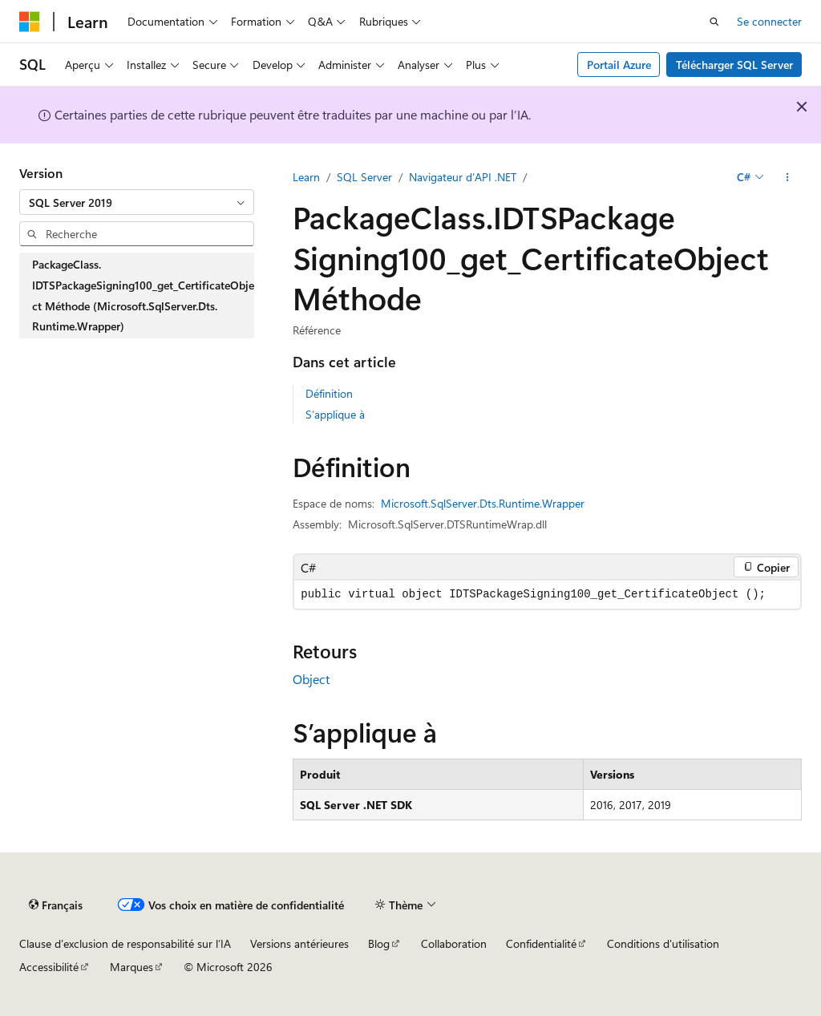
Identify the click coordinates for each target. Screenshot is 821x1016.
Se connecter (769, 21)
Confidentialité (541, 943)
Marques (131, 966)
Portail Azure (619, 64)
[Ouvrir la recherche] (714, 21)
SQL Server (364, 176)
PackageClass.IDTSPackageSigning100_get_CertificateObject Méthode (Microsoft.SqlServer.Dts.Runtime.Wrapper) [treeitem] (143, 295)
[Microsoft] (29, 21)
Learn (306, 176)
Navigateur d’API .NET (462, 176)
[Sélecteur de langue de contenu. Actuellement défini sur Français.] (55, 904)
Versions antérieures (299, 943)
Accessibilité (49, 966)
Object (311, 678)
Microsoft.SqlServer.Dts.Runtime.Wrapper (482, 503)
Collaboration (454, 943)
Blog (379, 943)
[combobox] (136, 202)
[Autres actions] (788, 177)
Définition (329, 393)
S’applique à (335, 414)
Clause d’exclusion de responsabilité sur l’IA (125, 943)
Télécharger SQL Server (734, 64)
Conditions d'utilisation (663, 943)
